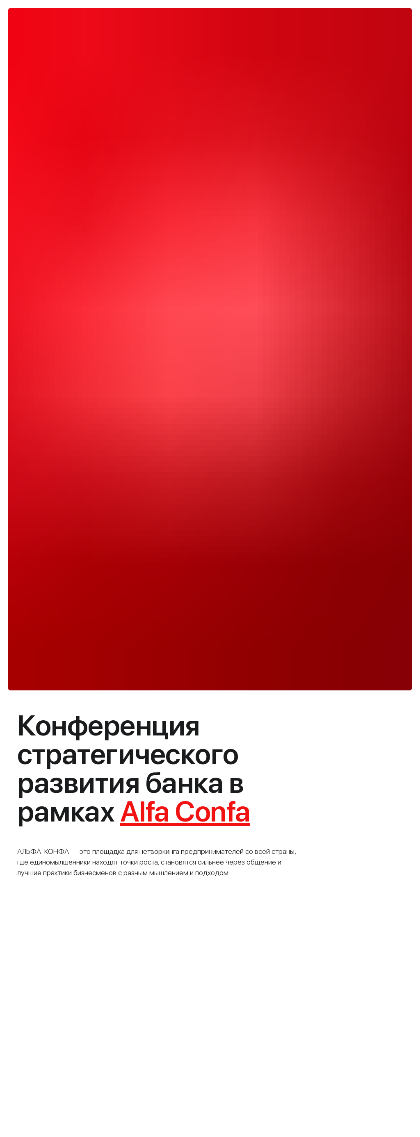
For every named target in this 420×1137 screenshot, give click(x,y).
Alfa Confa (185, 811)
